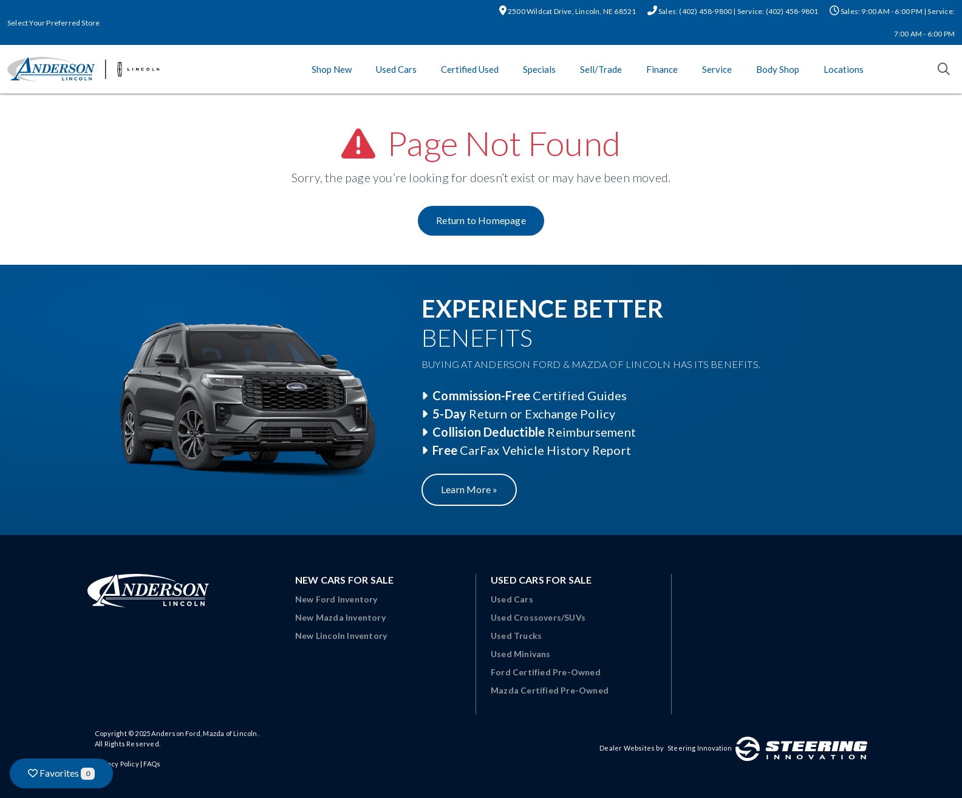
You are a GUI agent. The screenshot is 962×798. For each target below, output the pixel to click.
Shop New (332, 69)
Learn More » (469, 489)
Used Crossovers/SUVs (538, 617)
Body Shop (777, 69)
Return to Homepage (481, 220)
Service (717, 69)
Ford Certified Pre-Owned (546, 672)
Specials (539, 69)
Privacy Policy (117, 764)
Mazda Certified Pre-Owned (550, 690)
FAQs (151, 764)
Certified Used (470, 69)
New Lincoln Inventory (341, 635)
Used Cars (396, 69)
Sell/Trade (601, 69)
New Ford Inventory (336, 599)
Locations (844, 69)
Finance (662, 69)
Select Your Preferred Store (53, 22)
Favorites (61, 773)
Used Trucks (516, 635)
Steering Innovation (699, 748)
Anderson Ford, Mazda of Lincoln (204, 733)
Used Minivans (521, 654)
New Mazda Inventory (340, 617)
